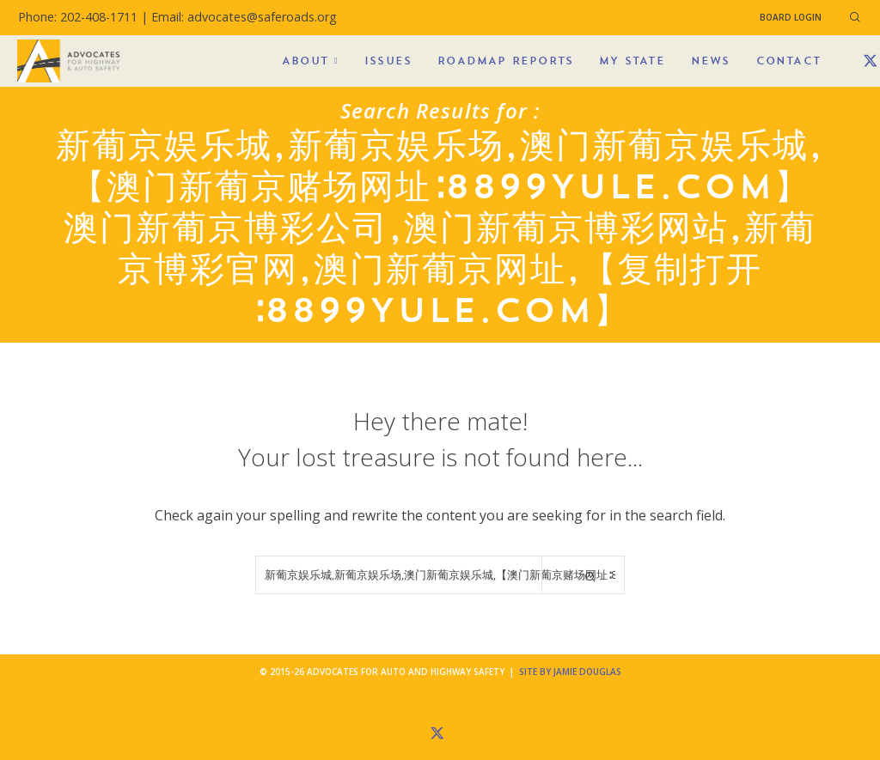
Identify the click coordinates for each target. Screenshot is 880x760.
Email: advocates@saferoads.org (244, 17)
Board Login (791, 17)
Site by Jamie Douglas (570, 672)
